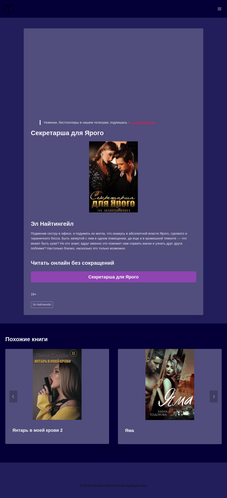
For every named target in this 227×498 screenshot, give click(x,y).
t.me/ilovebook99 (142, 122)
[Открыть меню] (219, 8)
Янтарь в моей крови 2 (37, 430)
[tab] (105, 448)
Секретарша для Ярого (113, 276)
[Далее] (214, 397)
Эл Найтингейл (42, 304)
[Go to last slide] (13, 397)
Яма (129, 430)
